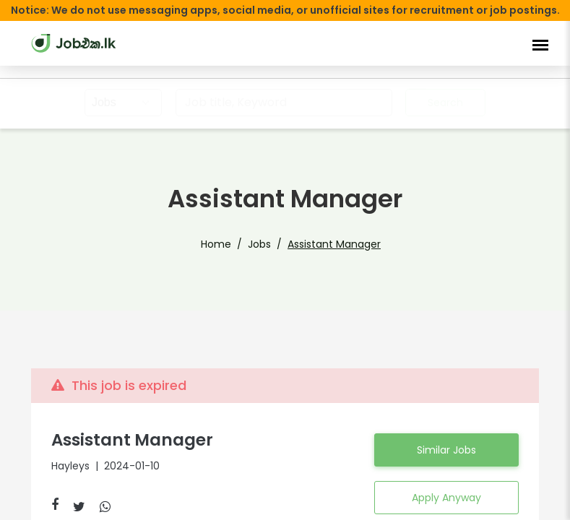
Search (445, 102)
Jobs (259, 244)
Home (216, 244)
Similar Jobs (446, 450)
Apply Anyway (446, 497)
